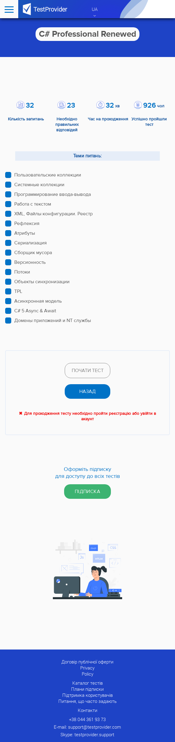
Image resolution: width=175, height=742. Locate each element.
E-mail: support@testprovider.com (87, 727)
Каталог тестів (87, 683)
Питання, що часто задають (87, 701)
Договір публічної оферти (87, 662)
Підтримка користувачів (87, 695)
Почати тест (88, 371)
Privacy (87, 668)
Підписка (87, 492)
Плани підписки (87, 689)
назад (87, 391)
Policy (87, 674)
